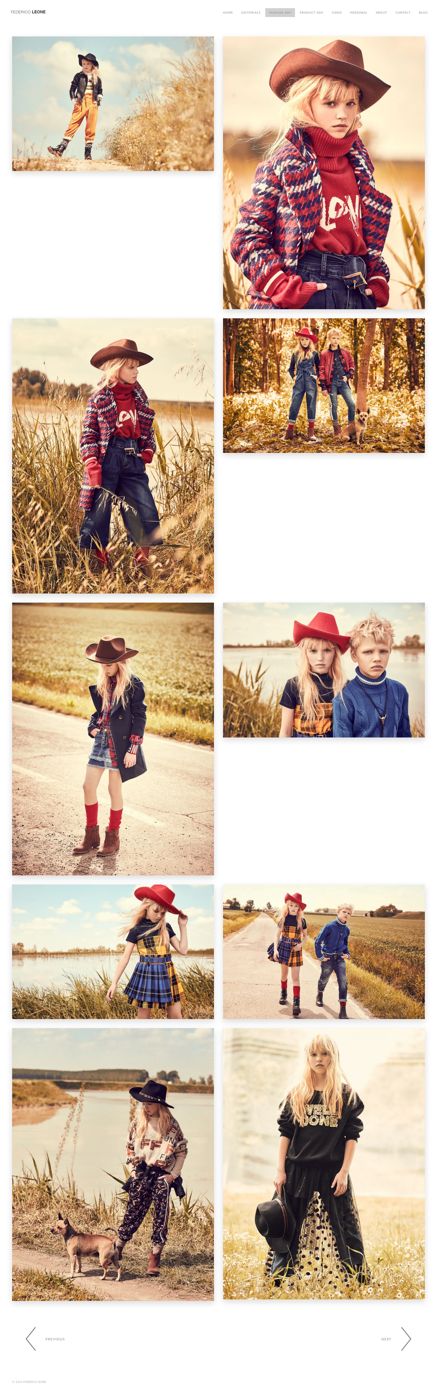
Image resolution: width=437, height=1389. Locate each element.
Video (337, 13)
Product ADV (312, 13)
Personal (359, 13)
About (381, 13)
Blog (423, 13)
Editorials (251, 13)
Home (228, 13)
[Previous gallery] (41, 1339)
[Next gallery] (400, 1339)
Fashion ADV (280, 13)
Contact (403, 13)
